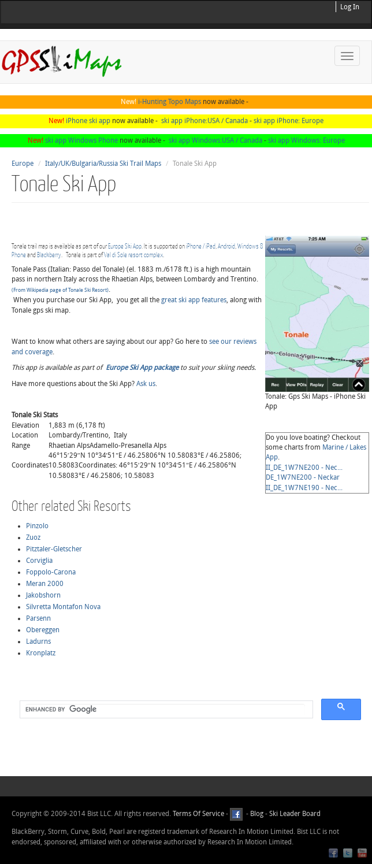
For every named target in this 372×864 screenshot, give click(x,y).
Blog (256, 814)
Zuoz (33, 537)
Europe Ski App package (142, 368)
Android (226, 246)
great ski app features (193, 300)
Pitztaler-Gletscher (54, 549)
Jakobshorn (43, 595)
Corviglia (39, 561)
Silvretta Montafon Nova (63, 607)
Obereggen (42, 630)
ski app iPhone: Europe (288, 121)
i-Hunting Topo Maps (169, 102)
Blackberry (49, 254)
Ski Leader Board (294, 814)
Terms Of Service (198, 814)
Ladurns (38, 641)
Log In (349, 7)
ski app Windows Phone (81, 140)
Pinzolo (37, 526)
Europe (23, 164)
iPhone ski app (88, 121)
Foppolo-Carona (51, 572)
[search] (165, 709)
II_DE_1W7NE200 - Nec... (304, 467)
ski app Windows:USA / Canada (215, 140)
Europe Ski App (125, 246)
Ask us (145, 384)
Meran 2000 (45, 584)
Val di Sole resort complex (133, 254)
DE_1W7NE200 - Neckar (303, 477)
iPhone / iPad (200, 246)
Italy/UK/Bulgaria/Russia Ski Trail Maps (103, 164)
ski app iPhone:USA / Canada (204, 121)
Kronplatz (40, 653)
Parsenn (38, 618)
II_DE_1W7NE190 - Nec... (304, 488)
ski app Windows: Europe (306, 140)
